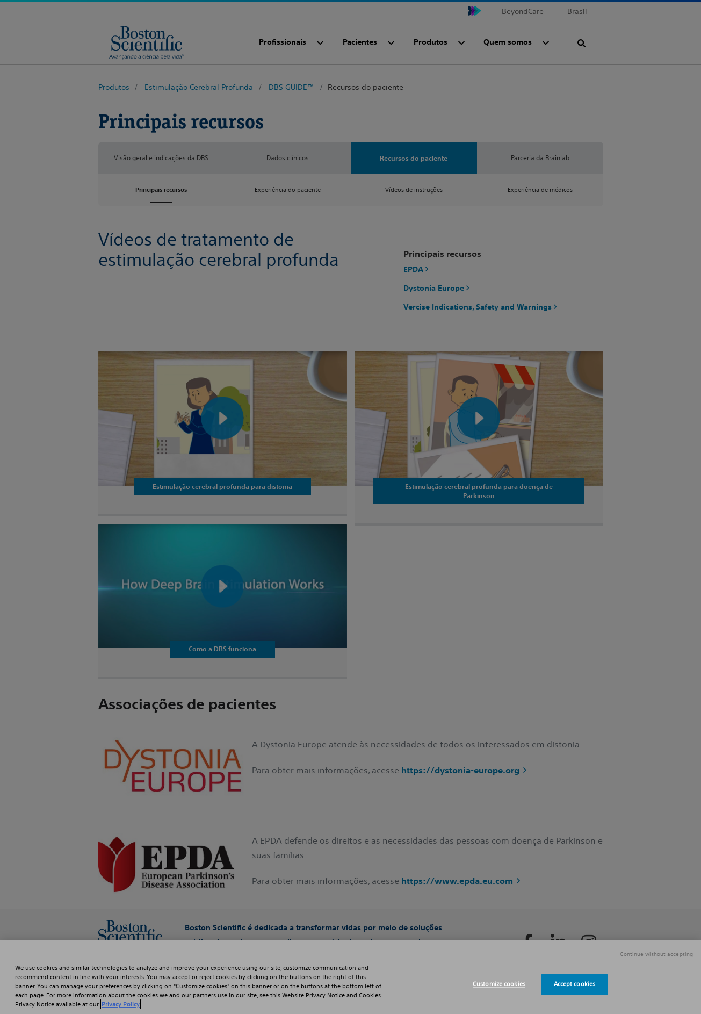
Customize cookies (499, 984)
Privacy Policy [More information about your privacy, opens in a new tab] (121, 1004)
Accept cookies (575, 984)
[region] (350, 977)
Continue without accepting (656, 954)
